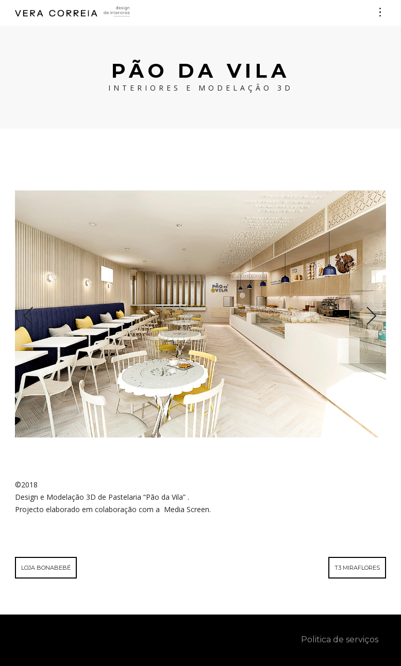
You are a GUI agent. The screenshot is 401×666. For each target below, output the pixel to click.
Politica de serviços (339, 639)
